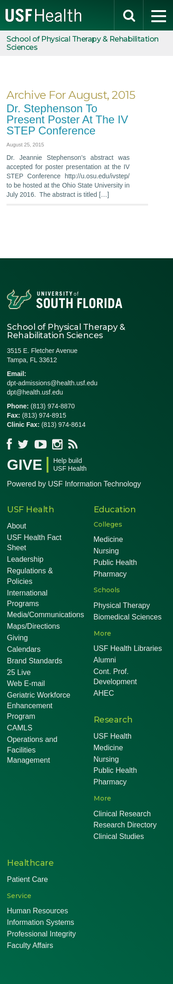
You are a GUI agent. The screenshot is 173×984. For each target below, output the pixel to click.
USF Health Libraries (128, 648)
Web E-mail (26, 683)
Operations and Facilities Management (32, 750)
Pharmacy (110, 574)
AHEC (104, 693)
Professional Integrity (41, 934)
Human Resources (37, 911)
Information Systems (40, 922)
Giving (17, 638)
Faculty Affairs (30, 945)
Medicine (108, 539)
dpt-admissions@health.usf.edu (52, 383)
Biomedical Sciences (128, 617)
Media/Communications (45, 615)
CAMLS (19, 728)
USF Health (113, 736)
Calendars (24, 649)
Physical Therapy (122, 605)
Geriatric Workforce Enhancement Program (39, 705)
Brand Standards (34, 661)
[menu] (158, 15)
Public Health (115, 562)
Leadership (25, 559)
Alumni (105, 660)
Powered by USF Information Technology (74, 484)
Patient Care (27, 879)
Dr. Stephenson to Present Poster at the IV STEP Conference (67, 119)
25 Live (19, 672)
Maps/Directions (33, 626)
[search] (128, 15)
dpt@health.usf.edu (35, 392)
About (16, 526)
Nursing (106, 551)
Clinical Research (122, 814)
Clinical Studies (119, 836)
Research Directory (125, 825)
